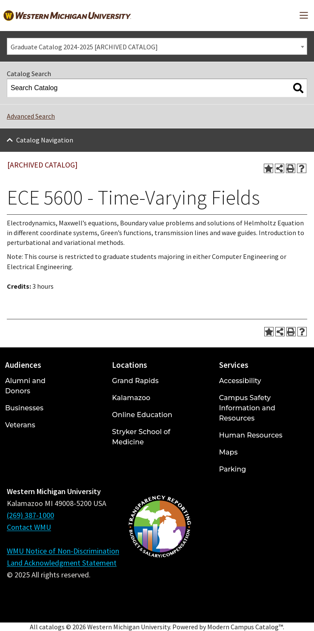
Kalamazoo (131, 398)
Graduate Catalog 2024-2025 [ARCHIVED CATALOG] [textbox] (84, 47)
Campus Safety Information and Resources (247, 408)
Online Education (142, 415)
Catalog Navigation (44, 140)
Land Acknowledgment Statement (62, 563)
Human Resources (251, 435)
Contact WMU (29, 527)
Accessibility (240, 381)
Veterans (20, 425)
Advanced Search (31, 116)
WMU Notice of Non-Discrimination (63, 551)
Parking (232, 469)
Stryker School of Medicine (141, 437)
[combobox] (157, 46)
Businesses (24, 408)
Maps (228, 452)
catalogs (52, 626)
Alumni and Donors (25, 386)
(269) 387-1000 (30, 515)
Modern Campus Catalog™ (245, 626)
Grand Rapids (135, 381)
